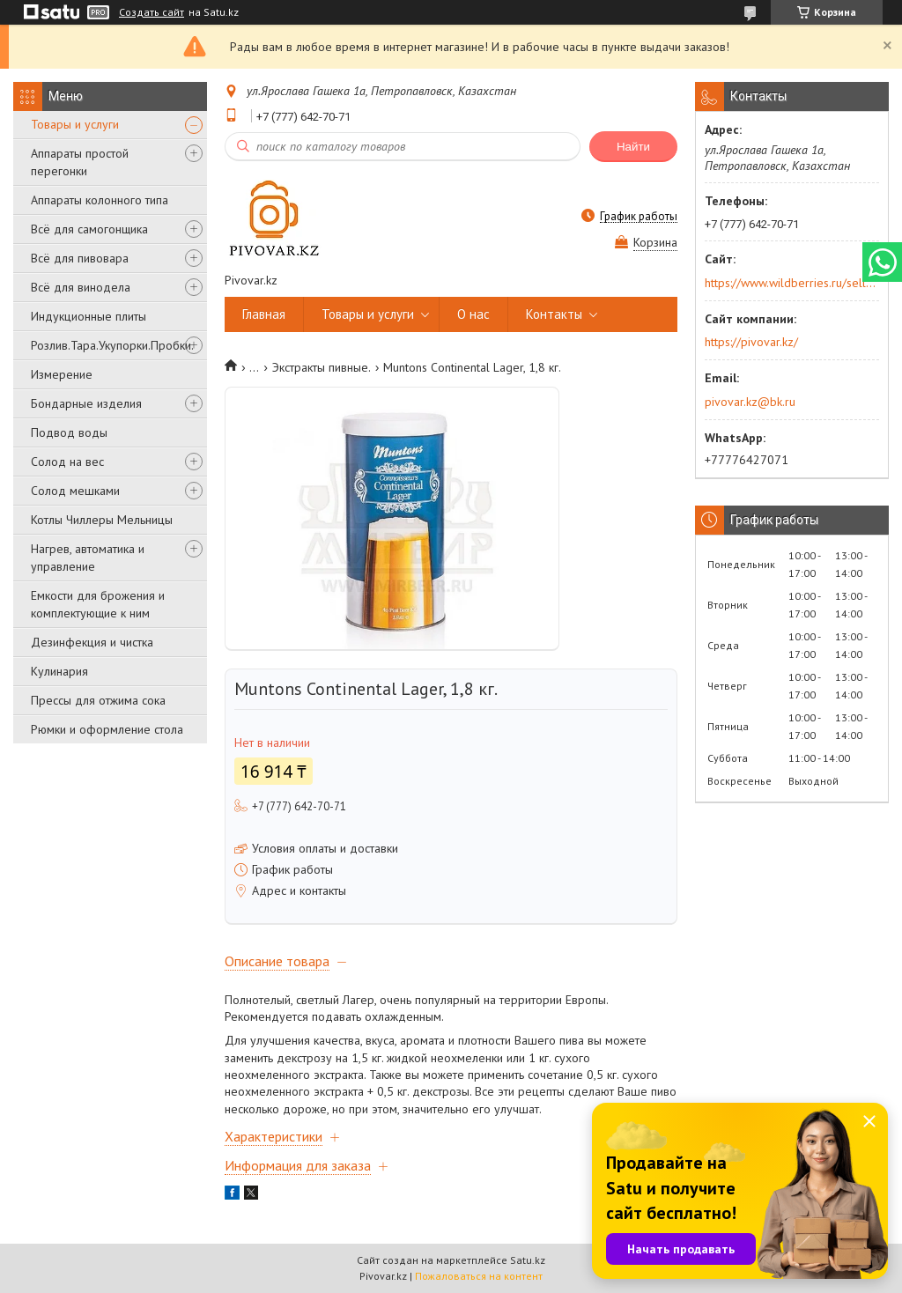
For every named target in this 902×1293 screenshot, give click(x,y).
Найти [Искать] (633, 146)
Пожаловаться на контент (479, 1275)
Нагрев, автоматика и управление (87, 557)
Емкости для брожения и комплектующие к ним (98, 604)
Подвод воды (69, 432)
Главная (263, 314)
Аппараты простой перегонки (80, 162)
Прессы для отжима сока (98, 700)
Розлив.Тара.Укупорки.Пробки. (112, 345)
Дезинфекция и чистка (92, 642)
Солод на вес (67, 461)
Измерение (61, 374)
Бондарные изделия (86, 403)
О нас (473, 314)
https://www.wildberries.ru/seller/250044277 (790, 283)
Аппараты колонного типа (99, 200)
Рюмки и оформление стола (107, 729)
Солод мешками (75, 491)
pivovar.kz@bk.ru (750, 402)
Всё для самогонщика (89, 229)
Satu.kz (527, 1260)
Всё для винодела (80, 287)
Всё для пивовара (80, 258)
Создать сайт (151, 12)
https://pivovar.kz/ (751, 342)
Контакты (554, 314)
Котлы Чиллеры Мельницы (102, 520)
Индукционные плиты (88, 316)
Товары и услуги (75, 124)
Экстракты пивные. (321, 367)
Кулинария (59, 671)
